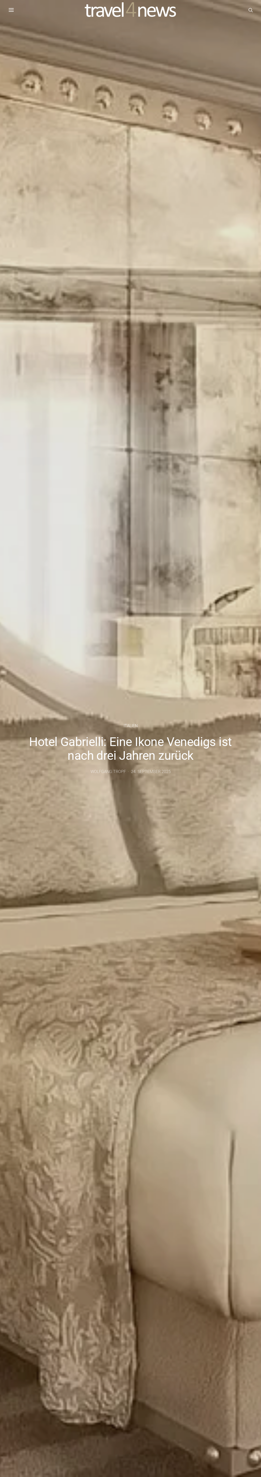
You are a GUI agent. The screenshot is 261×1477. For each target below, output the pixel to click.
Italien (131, 725)
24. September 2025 (151, 771)
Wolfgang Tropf (108, 771)
